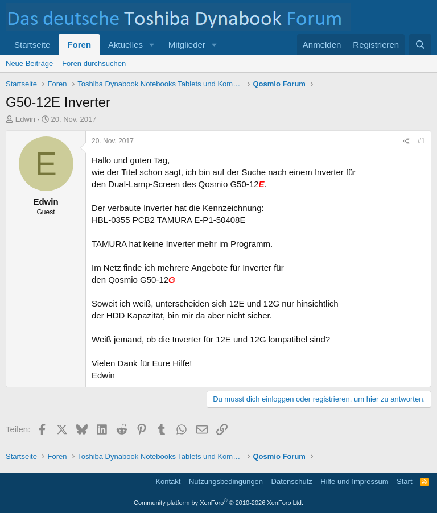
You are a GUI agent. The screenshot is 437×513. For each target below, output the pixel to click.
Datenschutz (291, 481)
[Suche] (420, 44)
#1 (421, 141)
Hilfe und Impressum (354, 481)
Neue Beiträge (29, 63)
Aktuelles (125, 44)
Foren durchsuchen (94, 63)
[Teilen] (406, 141)
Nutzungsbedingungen (226, 481)
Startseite (32, 44)
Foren (79, 44)
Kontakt (167, 481)
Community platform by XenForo (218, 502)
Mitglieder (186, 44)
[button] (152, 44)
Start (404, 481)
